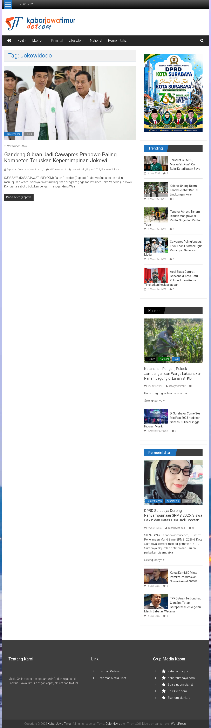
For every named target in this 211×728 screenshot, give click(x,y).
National (96, 40)
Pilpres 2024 (93, 169)
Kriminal (57, 40)
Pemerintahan (118, 40)
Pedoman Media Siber (112, 678)
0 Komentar (54, 169)
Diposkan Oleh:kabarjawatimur (23, 169)
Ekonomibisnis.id (179, 697)
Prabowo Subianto (111, 169)
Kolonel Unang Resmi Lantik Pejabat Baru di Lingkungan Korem (184, 190)
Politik (22, 40)
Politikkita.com (177, 691)
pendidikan (173, 501)
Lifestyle (75, 40)
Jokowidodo (78, 169)
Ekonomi (38, 40)
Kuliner (151, 359)
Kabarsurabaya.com (181, 678)
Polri (176, 359)
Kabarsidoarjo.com (180, 671)
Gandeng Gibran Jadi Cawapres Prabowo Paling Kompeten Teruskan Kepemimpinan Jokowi (60, 157)
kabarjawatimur (177, 386)
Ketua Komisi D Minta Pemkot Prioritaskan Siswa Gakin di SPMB (183, 577)
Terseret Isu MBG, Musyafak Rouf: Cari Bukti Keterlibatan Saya (185, 164)
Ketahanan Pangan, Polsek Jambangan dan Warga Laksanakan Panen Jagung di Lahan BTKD (172, 373)
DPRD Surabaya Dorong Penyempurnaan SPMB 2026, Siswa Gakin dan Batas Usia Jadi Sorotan (173, 515)
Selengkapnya (154, 400)
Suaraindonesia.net (180, 684)
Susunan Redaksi (109, 671)
